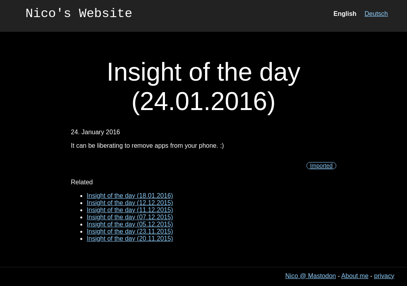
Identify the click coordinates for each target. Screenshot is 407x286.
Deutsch (376, 15)
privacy (384, 275)
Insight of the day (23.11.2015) (130, 231)
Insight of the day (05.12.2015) (130, 224)
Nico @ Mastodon (310, 275)
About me (354, 275)
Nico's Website (78, 14)
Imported (321, 165)
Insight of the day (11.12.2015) (130, 210)
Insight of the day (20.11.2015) (130, 238)
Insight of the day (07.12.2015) (130, 217)
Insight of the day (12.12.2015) (130, 202)
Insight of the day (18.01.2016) (130, 195)
